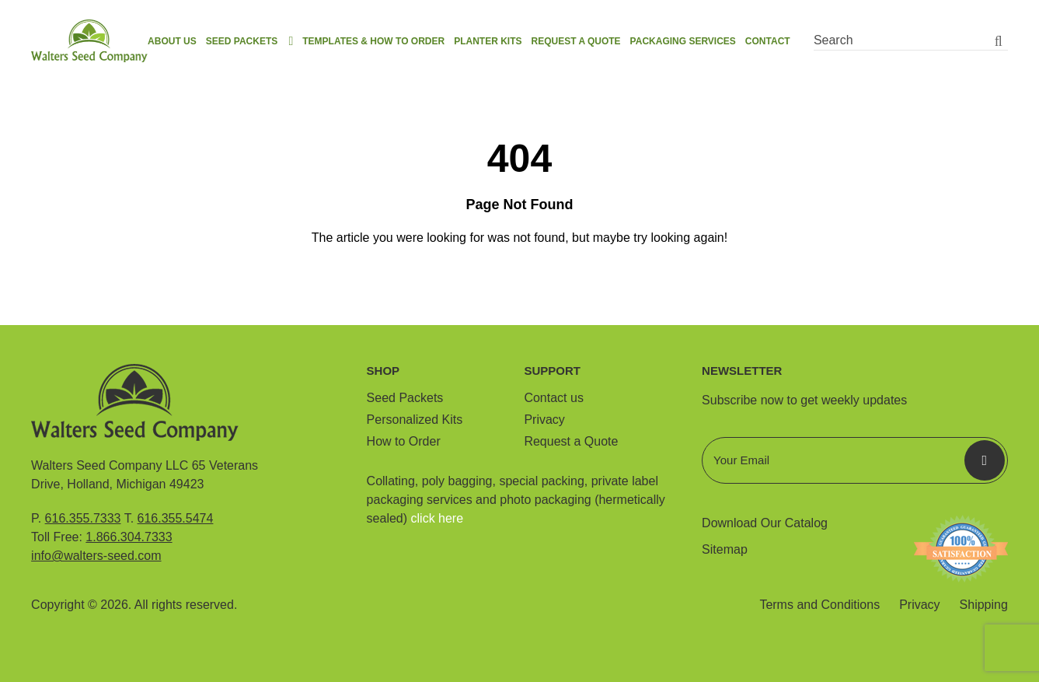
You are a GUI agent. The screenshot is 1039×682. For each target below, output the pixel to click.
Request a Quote (575, 41)
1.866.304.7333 (128, 537)
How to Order (404, 441)
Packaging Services (683, 41)
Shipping (984, 604)
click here (437, 518)
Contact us (553, 397)
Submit (984, 460)
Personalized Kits (415, 419)
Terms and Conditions (819, 604)
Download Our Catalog (765, 523)
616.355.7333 (83, 518)
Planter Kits (487, 41)
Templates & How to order (373, 41)
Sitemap (725, 549)
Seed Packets (241, 41)
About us (172, 41)
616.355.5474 (176, 518)
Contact (767, 41)
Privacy (544, 419)
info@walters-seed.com (96, 555)
